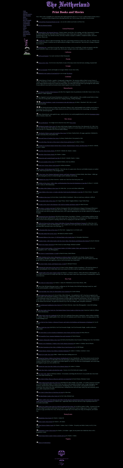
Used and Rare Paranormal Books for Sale (48, 22)
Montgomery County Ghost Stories (47, 430)
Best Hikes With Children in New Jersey (48, 188)
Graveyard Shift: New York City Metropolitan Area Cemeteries (54, 291)
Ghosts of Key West (43, 63)
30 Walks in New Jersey (44, 197)
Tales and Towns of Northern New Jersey (48, 138)
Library (25, 28)
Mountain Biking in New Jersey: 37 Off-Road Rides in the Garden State (56, 237)
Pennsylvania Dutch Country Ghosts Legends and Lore (52, 435)
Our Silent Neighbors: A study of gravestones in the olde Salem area (57, 102)
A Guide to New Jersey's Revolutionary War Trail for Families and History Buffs (58, 204)
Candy (24, 26)
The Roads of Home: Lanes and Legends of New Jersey (52, 133)
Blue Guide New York (43, 327)
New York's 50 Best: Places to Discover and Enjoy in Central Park (54, 379)
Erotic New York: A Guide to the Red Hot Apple (50, 370)
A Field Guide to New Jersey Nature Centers (49, 272)
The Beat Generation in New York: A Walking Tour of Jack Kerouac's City (57, 347)
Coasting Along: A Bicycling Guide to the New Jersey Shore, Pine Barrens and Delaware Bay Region (63, 241)
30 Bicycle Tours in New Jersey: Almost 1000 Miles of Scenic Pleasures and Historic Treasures (62, 223)
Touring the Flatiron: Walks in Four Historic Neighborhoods (53, 358)
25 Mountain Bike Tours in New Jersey (48, 230)
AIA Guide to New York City (45, 295)
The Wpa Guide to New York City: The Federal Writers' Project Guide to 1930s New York (60, 310)
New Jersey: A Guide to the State (46, 208)
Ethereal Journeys (27, 14)
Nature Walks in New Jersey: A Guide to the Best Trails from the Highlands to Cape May (60, 192)
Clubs (24, 11)
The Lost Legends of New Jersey (46, 161)
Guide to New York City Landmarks (47, 315)
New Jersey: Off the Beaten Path (46, 169)
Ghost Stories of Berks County (46, 425)
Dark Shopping (27, 15)
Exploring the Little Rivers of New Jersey (48, 267)
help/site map (26, 32)
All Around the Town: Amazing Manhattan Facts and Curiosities (54, 336)
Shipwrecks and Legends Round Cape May (49, 158)
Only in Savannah (42, 69)
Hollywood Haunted (43, 56)
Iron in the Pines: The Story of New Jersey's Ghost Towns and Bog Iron (56, 142)
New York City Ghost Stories (45, 282)
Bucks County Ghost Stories (45, 421)
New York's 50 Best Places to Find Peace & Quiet (50, 392)
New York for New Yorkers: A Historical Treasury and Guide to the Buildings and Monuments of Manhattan (65, 322)
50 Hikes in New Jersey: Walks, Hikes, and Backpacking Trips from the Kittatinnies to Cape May (62, 183)
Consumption (26, 23)
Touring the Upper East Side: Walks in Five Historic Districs (53, 366)
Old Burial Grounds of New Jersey (47, 126)
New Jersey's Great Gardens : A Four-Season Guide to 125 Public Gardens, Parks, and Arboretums (63, 248)
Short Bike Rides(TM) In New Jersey (47, 233)
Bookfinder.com (42, 47)
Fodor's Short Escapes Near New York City (49, 382)
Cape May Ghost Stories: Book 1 (46, 151)
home (24, 35)
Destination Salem (94, 114)
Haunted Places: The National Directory (48, 32)
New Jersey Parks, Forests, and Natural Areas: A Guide (52, 264)
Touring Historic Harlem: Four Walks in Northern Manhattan (53, 351)
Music (24, 17)
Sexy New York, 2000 (43, 373)
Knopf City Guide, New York (45, 354)
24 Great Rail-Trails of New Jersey (47, 201)
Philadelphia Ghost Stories (45, 418)
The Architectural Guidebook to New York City (50, 305)
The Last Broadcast (43, 122)
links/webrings (26, 34)
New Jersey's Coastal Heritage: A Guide (48, 253)
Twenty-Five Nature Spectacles (46, 244)
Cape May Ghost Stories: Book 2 (46, 154)
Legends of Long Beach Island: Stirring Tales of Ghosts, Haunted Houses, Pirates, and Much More (63, 145)
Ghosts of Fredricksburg (44, 442)
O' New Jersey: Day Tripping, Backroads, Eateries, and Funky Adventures (56, 174)
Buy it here (73, 122)
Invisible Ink (41, 40)
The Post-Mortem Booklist (45, 25)
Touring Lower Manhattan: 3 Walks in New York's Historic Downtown (56, 343)
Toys (24, 29)
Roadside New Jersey (43, 179)
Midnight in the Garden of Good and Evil (48, 73)
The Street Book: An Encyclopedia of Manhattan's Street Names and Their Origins (59, 332)
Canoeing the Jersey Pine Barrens (46, 216)
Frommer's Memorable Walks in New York (49, 340)
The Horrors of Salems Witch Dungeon (48, 92)
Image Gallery (26, 25)
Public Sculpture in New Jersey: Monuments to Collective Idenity (54, 257)
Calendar (25, 12)
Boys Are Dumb (27, 20)
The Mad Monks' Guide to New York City (48, 396)
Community (26, 31)
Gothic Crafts (26, 22)
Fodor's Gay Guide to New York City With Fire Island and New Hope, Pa (56, 406)
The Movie (69, 73)
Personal (25, 18)
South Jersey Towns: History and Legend (48, 165)
